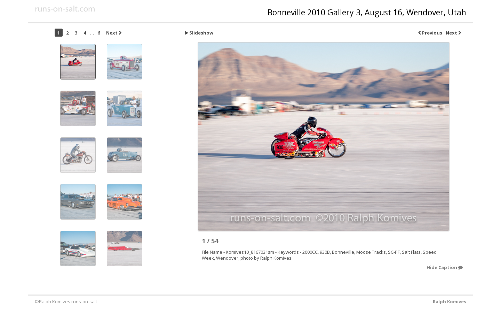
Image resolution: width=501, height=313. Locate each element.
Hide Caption (445, 267)
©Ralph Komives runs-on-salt (66, 301)
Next (453, 33)
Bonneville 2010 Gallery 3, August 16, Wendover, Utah (367, 12)
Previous (430, 33)
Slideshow (199, 33)
